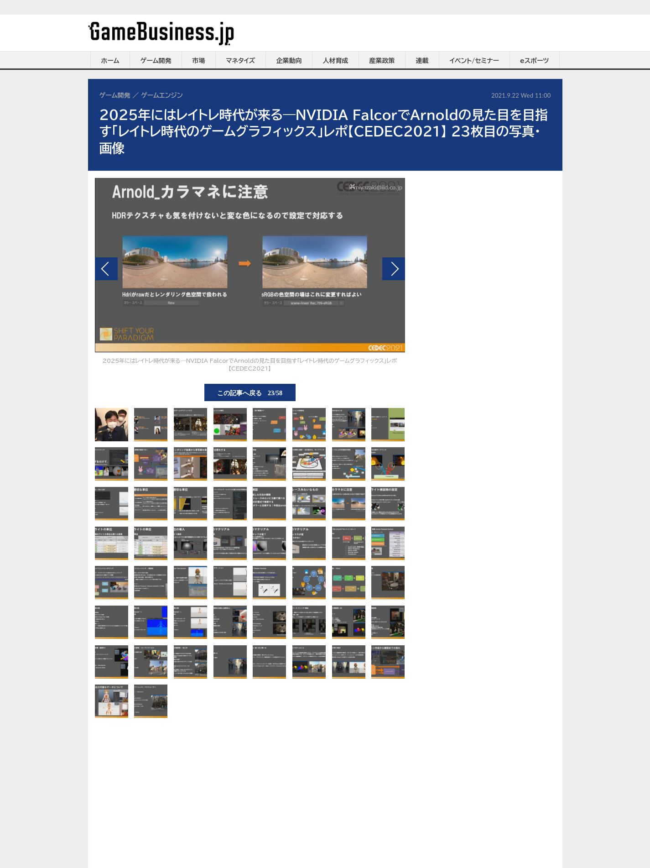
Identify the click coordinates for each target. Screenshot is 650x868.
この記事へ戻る (249, 392)
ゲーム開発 (156, 61)
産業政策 (382, 61)
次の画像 (393, 268)
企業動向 (289, 61)
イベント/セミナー (474, 61)
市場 (198, 61)
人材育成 (335, 61)
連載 (422, 61)
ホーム (110, 61)
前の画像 (106, 268)
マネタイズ (240, 61)
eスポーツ (534, 61)
